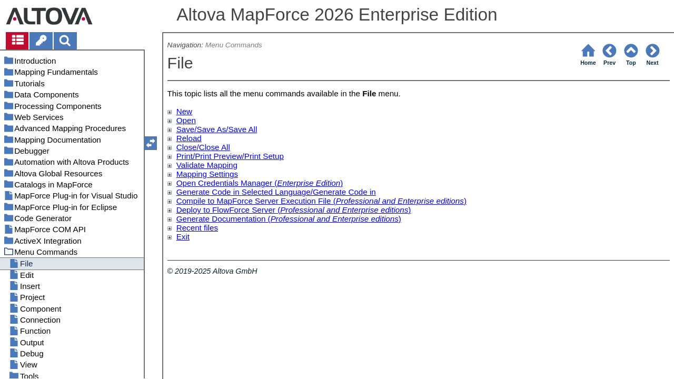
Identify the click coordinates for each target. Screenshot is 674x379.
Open (186, 120)
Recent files (197, 227)
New (184, 111)
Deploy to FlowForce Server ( (228, 209)
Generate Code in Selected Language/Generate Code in (276, 191)
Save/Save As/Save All (216, 129)
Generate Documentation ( (223, 218)
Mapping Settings (207, 173)
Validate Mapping (206, 165)
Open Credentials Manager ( (226, 182)
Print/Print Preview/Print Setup (230, 156)
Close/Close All (203, 147)
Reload (189, 138)
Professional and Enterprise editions (400, 200)
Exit (183, 236)
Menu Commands (233, 45)
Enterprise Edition (308, 182)
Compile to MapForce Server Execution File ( (256, 200)
